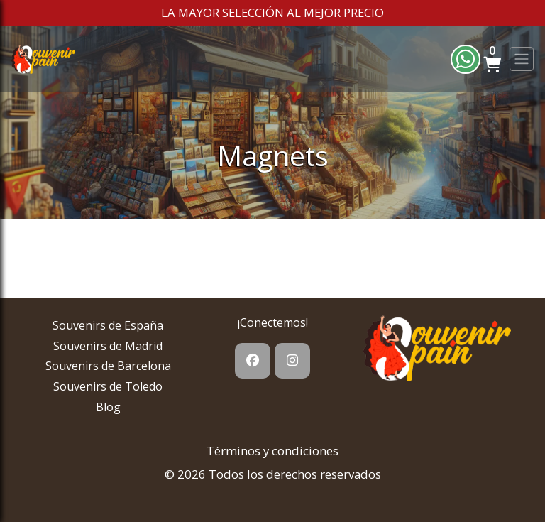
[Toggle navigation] (522, 59)
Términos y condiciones (272, 450)
